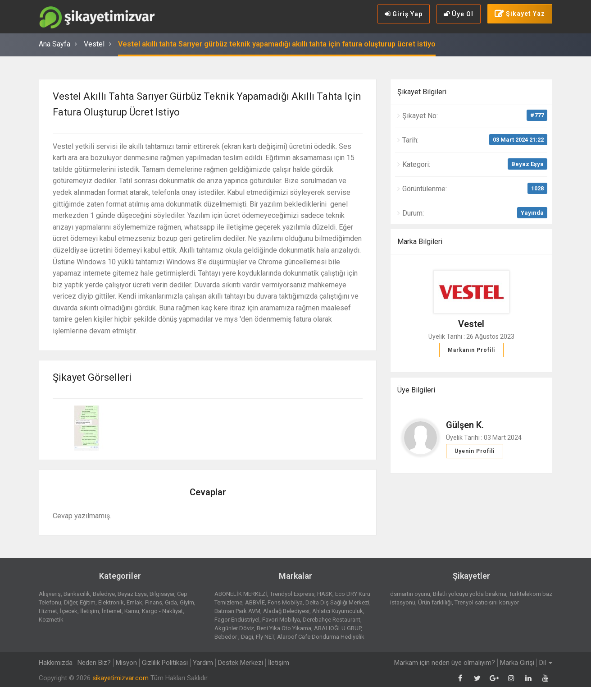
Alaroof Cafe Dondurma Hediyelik (320, 636)
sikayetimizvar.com (120, 678)
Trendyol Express (292, 593)
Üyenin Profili (475, 451)
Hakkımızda (56, 663)
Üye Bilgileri (416, 390)
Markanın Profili (471, 350)
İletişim (89, 611)
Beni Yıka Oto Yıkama (284, 628)
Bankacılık (77, 593)
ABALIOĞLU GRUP (337, 628)
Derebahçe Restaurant (331, 619)
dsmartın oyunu (410, 593)
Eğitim (87, 602)
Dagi (247, 636)
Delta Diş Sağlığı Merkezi (337, 602)
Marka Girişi (517, 663)
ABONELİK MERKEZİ (240, 593)
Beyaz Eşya (527, 164)
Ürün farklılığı (435, 602)
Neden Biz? (94, 663)
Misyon (126, 663)
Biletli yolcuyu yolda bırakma (469, 593)
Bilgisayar (162, 593)
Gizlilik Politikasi (165, 663)
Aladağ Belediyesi (286, 611)
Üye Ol (458, 14)
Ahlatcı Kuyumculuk (337, 611)
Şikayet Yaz (520, 13)
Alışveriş (50, 593)
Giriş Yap (404, 14)
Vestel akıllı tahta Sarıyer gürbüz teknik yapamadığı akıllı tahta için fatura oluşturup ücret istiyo (277, 44)
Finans (153, 602)
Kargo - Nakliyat (162, 611)
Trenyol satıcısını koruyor (487, 602)
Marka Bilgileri (419, 241)
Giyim (187, 602)
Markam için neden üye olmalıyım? (444, 663)
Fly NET (265, 636)
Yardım (203, 663)
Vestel (94, 44)
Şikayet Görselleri (92, 377)
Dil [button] (545, 663)
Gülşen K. (465, 425)
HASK (324, 593)
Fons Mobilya (285, 602)
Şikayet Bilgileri (421, 92)
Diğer (70, 602)
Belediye (104, 593)
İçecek (68, 611)
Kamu (131, 611)
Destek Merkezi (240, 663)
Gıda (171, 602)
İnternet (112, 611)
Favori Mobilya (281, 619)
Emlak (134, 602)
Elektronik (111, 602)
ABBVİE (255, 602)
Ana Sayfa (54, 44)
